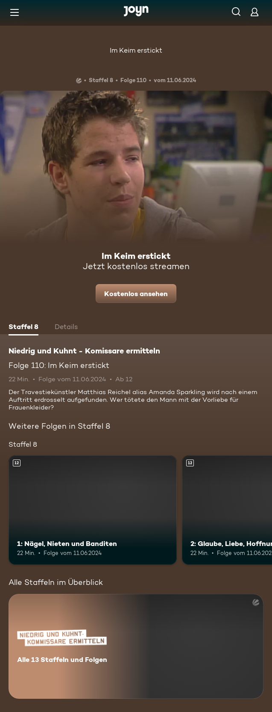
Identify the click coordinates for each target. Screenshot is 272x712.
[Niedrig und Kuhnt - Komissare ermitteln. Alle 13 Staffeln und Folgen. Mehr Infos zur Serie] (136, 646)
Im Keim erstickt (136, 50)
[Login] (254, 11)
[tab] (23, 327)
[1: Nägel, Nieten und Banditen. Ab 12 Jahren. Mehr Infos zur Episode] (93, 510)
